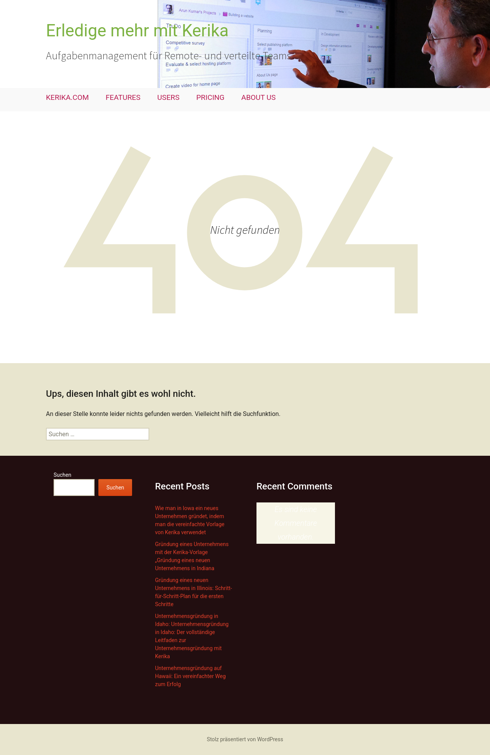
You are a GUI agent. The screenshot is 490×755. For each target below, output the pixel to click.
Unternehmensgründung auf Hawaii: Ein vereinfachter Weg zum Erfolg (190, 676)
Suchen (62, 475)
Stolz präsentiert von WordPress (245, 739)
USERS (168, 97)
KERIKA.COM (67, 97)
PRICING (210, 97)
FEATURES (123, 97)
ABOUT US (258, 97)
